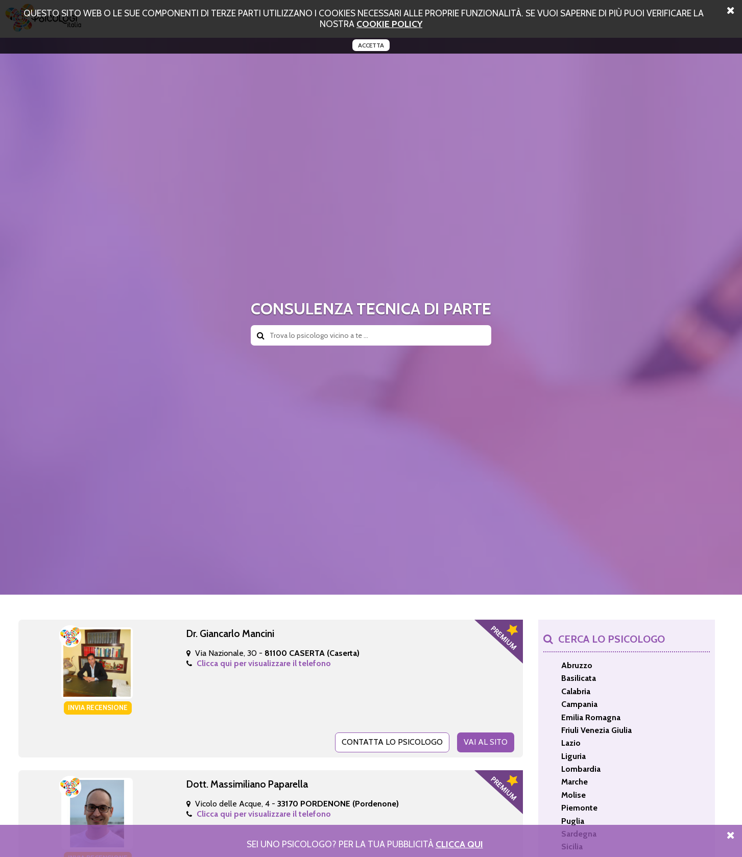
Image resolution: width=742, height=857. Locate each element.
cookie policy (389, 23)
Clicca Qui (459, 844)
